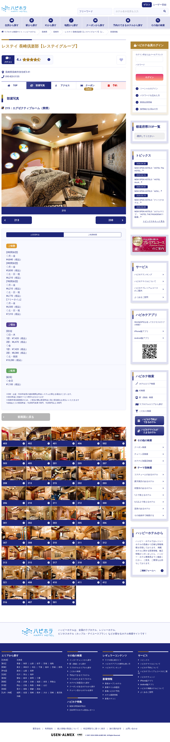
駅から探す (31, 22)
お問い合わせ (132, 728)
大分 (45, 693)
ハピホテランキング (149, 274)
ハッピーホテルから (149, 533)
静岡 (32, 678)
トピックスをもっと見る (154, 221)
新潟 (18, 671)
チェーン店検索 (149, 454)
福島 (52, 663)
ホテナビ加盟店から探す (78, 683)
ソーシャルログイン (149, 88)
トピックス (143, 155)
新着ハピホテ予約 (111, 691)
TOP (12, 85)
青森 (18, 663)
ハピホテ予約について (148, 668)
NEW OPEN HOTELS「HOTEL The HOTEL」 (149, 167)
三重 (38, 678)
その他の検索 (158, 22)
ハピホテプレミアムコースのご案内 (149, 289)
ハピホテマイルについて (149, 281)
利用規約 (49, 728)
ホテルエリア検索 (145, 383)
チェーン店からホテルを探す (80, 690)
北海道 (19, 660)
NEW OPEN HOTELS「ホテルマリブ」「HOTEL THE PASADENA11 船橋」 (149, 212)
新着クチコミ (109, 699)
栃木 (47, 667)
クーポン (87, 85)
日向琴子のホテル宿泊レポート (81, 710)
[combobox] (137, 11)
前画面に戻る (18, 417)
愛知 (18, 678)
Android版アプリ (149, 338)
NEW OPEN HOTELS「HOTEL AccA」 (147, 178)
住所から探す (12, 22)
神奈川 (26, 667)
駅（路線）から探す (76, 664)
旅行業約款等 (115, 728)
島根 (38, 685)
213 (11, 220)
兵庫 (25, 682)
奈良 (45, 682)
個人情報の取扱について (68, 728)
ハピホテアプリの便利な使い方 (116, 664)
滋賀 (38, 682)
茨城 (54, 667)
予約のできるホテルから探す (128, 22)
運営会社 (37, 728)
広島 (25, 685)
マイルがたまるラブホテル (79, 679)
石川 (18, 674)
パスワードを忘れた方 (150, 95)
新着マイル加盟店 (111, 687)
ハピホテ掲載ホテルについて (151, 688)
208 (116, 220)
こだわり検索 (143, 411)
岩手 (38, 663)
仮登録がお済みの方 (149, 109)
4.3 (19, 59)
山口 (45, 685)
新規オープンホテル (112, 683)
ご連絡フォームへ (148, 570)
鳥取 (32, 685)
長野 (32, 671)
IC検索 (140, 390)
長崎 (32, 693)
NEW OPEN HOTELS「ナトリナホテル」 (149, 199)
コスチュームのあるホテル (149, 474)
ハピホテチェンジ (146, 677)
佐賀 (25, 693)
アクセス (62, 85)
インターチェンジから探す (79, 660)
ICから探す (50, 22)
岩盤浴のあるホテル (149, 488)
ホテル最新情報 (110, 695)
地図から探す (71, 22)
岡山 (18, 685)
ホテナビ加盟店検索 (149, 461)
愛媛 (32, 689)
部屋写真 (37, 85)
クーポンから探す (95, 22)
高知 (38, 689)
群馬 (60, 667)
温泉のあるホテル (149, 508)
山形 (32, 663)
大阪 (18, 682)
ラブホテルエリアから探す (149, 404)
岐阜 (25, 678)
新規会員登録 (146, 102)
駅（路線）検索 (144, 397)
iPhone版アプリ (149, 331)
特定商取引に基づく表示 (94, 728)
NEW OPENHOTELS (76, 706)
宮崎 (52, 693)
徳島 (25, 689)
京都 (32, 682)
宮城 (45, 663)
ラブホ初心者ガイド (112, 660)
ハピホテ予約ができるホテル (147, 421)
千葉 (40, 667)
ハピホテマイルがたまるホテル (147, 431)
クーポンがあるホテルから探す (81, 686)
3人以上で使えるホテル (149, 502)
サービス (142, 267)
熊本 (38, 693)
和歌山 (53, 682)
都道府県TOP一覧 (148, 126)
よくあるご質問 (149, 297)
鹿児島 (59, 693)
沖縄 (18, 696)
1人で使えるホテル (149, 495)
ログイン (149, 77)
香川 (18, 689)
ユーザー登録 (159, 4)
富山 (25, 674)
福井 (32, 674)
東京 (18, 667)
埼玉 (34, 667)
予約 (112, 85)
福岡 (18, 693)
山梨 (25, 671)
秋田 (25, 663)
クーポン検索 (149, 447)
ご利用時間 (92, 235)
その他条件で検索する (149, 515)
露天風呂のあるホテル (149, 481)
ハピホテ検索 (145, 376)
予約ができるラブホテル (78, 675)
